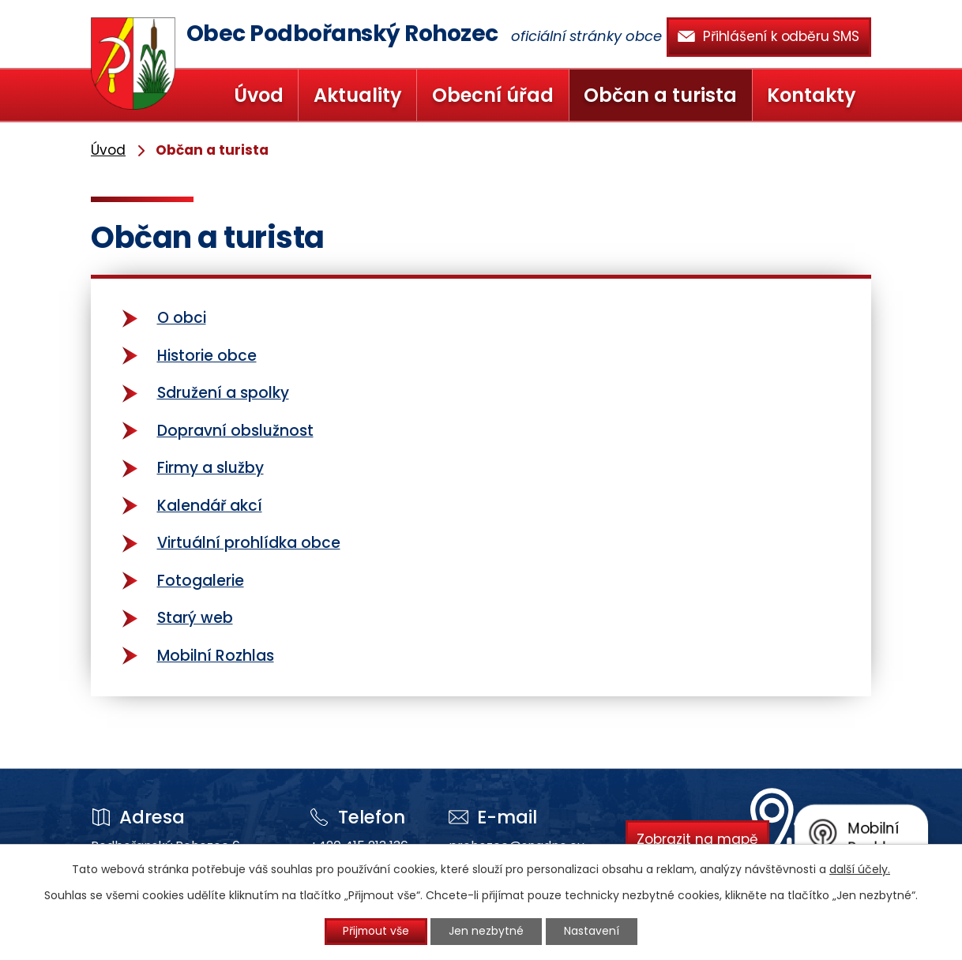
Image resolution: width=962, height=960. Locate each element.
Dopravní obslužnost (235, 430)
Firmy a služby (210, 467)
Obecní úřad (493, 95)
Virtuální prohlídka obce (248, 542)
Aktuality (358, 95)
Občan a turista (660, 95)
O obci (181, 317)
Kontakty (811, 95)
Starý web (195, 617)
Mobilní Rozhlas (215, 655)
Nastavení (594, 931)
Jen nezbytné (487, 931)
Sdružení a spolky (223, 392)
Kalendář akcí (209, 505)
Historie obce (207, 355)
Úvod (259, 95)
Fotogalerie (200, 580)
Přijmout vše (375, 931)
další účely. (859, 868)
